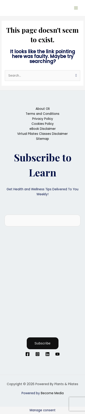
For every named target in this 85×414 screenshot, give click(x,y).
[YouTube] (57, 354)
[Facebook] (27, 354)
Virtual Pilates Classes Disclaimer (42, 134)
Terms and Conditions (42, 114)
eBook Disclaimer (42, 129)
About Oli (43, 109)
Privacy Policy (42, 119)
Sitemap (42, 139)
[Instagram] (37, 354)
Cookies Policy (43, 124)
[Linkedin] (47, 354)
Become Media (52, 393)
